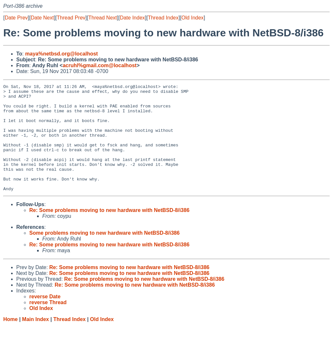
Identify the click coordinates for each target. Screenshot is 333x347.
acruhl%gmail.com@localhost (100, 65)
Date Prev (16, 17)
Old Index (192, 17)
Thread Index (163, 17)
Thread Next (102, 17)
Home (10, 340)
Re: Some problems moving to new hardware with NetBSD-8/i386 (109, 231)
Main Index (35, 340)
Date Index (132, 17)
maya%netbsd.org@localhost (61, 53)
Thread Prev (71, 17)
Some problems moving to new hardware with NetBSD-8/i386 (104, 254)
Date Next (42, 17)
